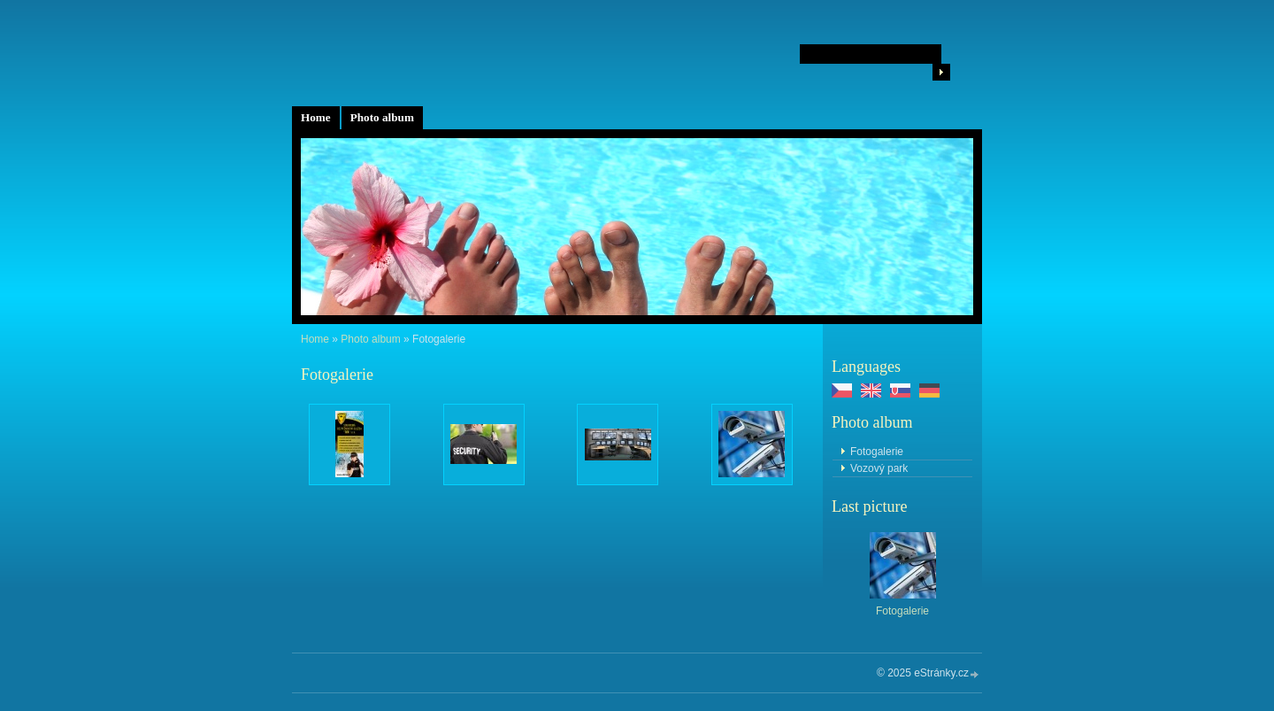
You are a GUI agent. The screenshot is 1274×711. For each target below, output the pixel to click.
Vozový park (879, 468)
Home (316, 117)
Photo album (382, 117)
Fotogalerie (876, 451)
